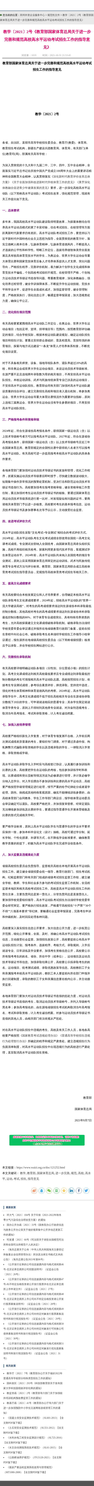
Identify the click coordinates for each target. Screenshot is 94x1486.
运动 (9, 1178)
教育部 (31, 1173)
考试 (16, 1178)
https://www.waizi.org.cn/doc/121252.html (40, 1167)
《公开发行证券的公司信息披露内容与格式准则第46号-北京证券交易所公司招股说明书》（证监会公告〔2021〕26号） (33, 1269)
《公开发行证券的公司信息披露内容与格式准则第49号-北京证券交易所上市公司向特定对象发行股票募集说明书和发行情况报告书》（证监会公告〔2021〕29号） (33, 1314)
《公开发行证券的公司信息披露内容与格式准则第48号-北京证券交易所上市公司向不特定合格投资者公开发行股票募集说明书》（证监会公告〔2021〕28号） (33, 1299)
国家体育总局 (45, 1173)
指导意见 (33, 1178)
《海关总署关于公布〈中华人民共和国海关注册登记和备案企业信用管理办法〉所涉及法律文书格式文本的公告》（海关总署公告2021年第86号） (33, 1254)
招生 (23, 1178)
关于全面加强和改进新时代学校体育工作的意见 (43, 182)
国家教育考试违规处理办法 (39, 1035)
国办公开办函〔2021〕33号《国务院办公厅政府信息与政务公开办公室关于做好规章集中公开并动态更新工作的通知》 (33, 1230)
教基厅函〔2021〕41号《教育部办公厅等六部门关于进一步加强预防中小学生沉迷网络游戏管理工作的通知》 (33, 1408)
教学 (23, 1173)
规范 (74, 1173)
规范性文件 (54, 15)
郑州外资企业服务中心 (32, 15)
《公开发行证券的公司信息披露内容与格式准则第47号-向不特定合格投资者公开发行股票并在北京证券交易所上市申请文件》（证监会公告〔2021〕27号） (33, 1284)
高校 (81, 1173)
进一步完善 (62, 1173)
